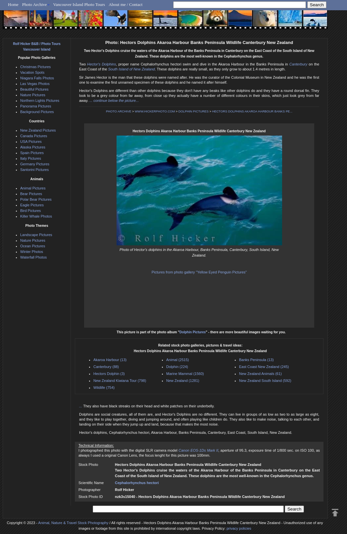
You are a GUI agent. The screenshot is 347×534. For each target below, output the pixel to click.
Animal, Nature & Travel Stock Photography (73, 523)
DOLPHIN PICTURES (193, 111)
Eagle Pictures (32, 205)
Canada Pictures (33, 136)
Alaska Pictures (32, 147)
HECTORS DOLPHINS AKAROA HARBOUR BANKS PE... (252, 111)
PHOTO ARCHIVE (118, 111)
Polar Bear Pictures (36, 199)
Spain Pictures (32, 153)
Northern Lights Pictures (39, 101)
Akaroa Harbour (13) (109, 360)
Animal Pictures (32, 188)
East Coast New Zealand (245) (264, 367)
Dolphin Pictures (192, 332)
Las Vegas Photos (35, 84)
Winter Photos (31, 252)
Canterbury (298, 64)
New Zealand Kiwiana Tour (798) (119, 381)
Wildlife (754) (104, 388)
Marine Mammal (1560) (185, 374)
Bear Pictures (31, 194)
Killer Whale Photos (36, 216)
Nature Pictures (32, 95)
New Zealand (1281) (182, 381)
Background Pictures (37, 112)
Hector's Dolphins (101, 64)
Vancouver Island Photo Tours (79, 4)
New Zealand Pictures (38, 130)
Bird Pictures (30, 211)
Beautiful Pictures (34, 89)
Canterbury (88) (106, 367)
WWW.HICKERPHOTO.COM (155, 111)
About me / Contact (125, 4)
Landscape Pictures (36, 235)
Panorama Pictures (35, 106)
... (81, 406)
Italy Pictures (30, 158)
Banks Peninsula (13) (256, 360)
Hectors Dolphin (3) (109, 374)
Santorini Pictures (34, 170)
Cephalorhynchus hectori (137, 483)
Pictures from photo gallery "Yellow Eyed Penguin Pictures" (199, 272)
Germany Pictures (34, 164)
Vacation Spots (32, 72)
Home (13, 4)
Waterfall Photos (33, 257)
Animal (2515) (177, 360)
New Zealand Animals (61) (260, 374)
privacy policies (238, 528)
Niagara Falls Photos (37, 78)
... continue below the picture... (114, 101)
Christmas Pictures (35, 67)
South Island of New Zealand (131, 69)
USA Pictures (31, 142)
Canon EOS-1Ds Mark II (198, 450)
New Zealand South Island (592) (265, 381)
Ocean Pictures (32, 246)
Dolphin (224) (177, 367)
